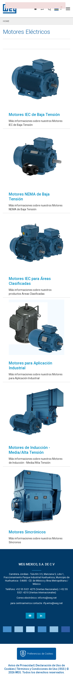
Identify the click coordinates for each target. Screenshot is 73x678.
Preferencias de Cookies (40, 653)
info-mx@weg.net (47, 597)
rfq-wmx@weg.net (53, 603)
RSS (62, 668)
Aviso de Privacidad (21, 665)
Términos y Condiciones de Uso (37, 668)
